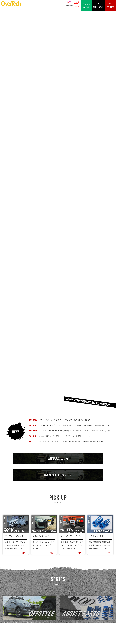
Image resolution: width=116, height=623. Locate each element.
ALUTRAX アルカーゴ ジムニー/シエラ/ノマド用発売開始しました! (64, 73)
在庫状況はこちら (58, 112)
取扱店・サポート (96, 598)
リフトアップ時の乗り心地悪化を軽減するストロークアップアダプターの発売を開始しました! (74, 84)
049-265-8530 (12, 613)
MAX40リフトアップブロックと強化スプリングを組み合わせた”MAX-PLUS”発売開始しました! (74, 78)
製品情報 (71, 598)
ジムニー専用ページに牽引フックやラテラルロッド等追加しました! (64, 89)
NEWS (61, 598)
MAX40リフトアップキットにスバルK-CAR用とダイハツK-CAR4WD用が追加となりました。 (74, 95)
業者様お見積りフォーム (58, 130)
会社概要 (109, 598)
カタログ (81, 598)
